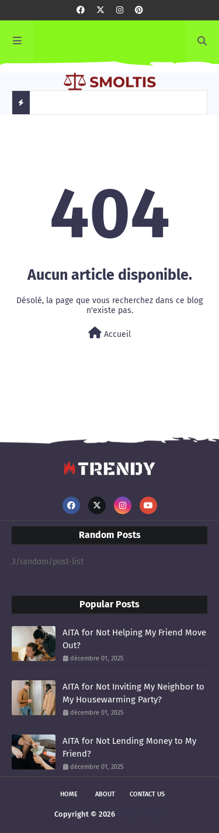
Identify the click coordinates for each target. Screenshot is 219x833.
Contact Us (147, 794)
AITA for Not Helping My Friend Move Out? (134, 639)
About (105, 794)
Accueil (109, 333)
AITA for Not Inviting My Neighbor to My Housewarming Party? (133, 693)
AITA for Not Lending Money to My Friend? (129, 748)
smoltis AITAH (141, 814)
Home (69, 794)
